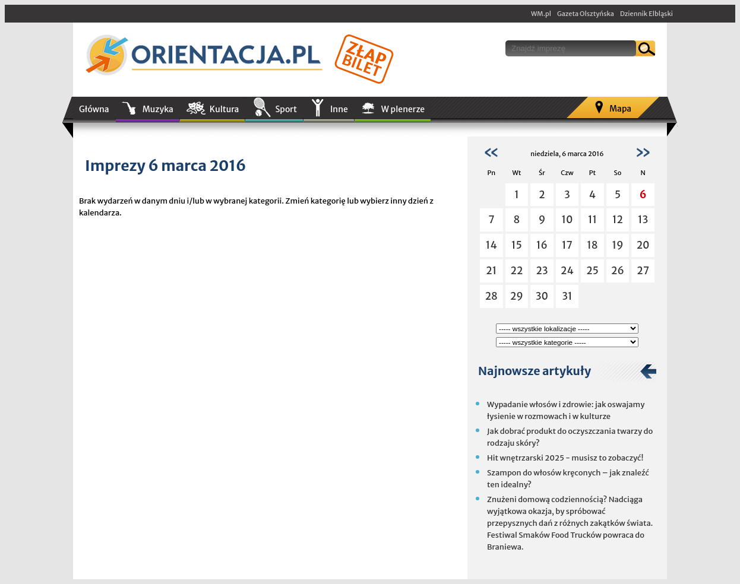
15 (516, 245)
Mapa (620, 108)
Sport (285, 109)
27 (643, 270)
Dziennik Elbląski (646, 13)
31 (567, 296)
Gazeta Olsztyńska (585, 13)
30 (542, 296)
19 (617, 245)
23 (542, 270)
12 (617, 219)
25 (592, 270)
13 (643, 219)
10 (567, 219)
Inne (339, 109)
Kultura (224, 109)
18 (592, 245)
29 (516, 296)
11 (592, 219)
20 (643, 245)
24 (567, 270)
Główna (94, 109)
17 (567, 245)
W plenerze (403, 109)
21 (491, 270)
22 (516, 270)
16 (542, 245)
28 (491, 296)
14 (491, 245)
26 (617, 270)
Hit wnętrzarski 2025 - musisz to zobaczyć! (565, 458)
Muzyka (158, 109)
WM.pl (541, 13)
